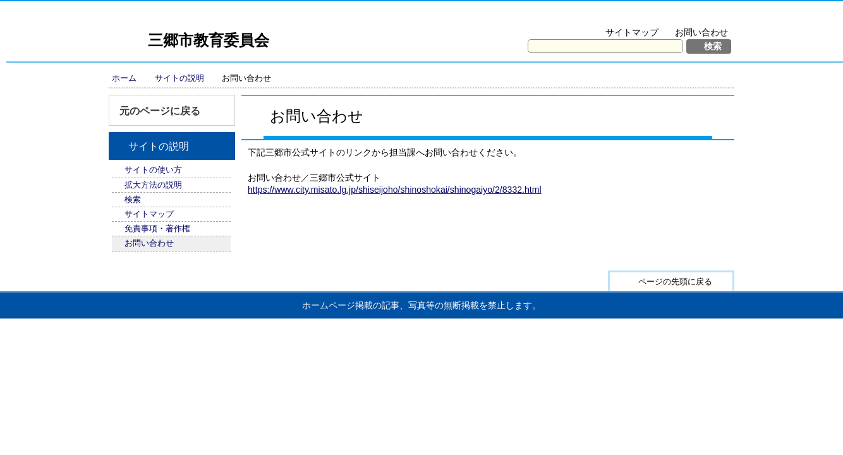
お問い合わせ (701, 32)
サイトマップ (631, 32)
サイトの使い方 (153, 169)
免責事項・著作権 (157, 228)
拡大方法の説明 (693, 16)
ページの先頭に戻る (675, 281)
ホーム (124, 78)
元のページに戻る (159, 111)
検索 (132, 199)
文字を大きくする (607, 16)
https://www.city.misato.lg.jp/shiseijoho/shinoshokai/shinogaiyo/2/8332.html (395, 190)
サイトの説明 (179, 78)
